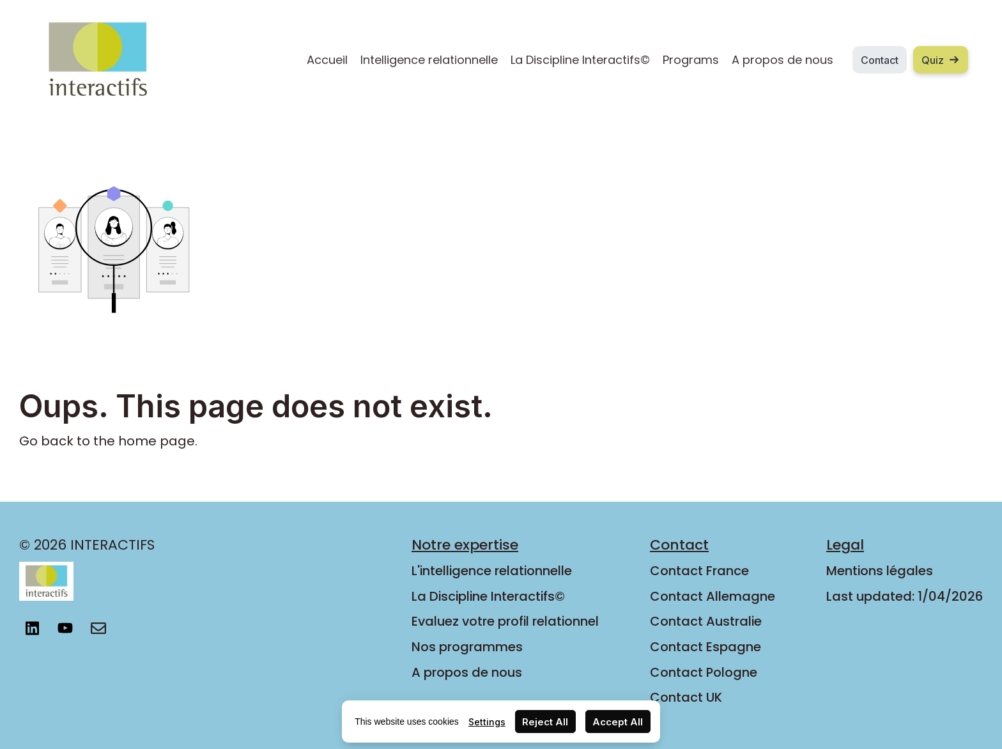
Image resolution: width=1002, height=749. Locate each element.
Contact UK (686, 697)
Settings (486, 721)
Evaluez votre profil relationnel (505, 621)
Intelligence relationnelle (429, 60)
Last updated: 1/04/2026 (904, 596)
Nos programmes (467, 647)
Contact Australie (706, 621)
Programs (691, 60)
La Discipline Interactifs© (580, 60)
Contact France (699, 571)
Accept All (617, 722)
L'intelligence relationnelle (492, 571)
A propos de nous (782, 60)
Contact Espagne (705, 647)
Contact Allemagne (712, 596)
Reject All (545, 722)
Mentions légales (879, 571)
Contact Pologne (703, 672)
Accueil (327, 60)
